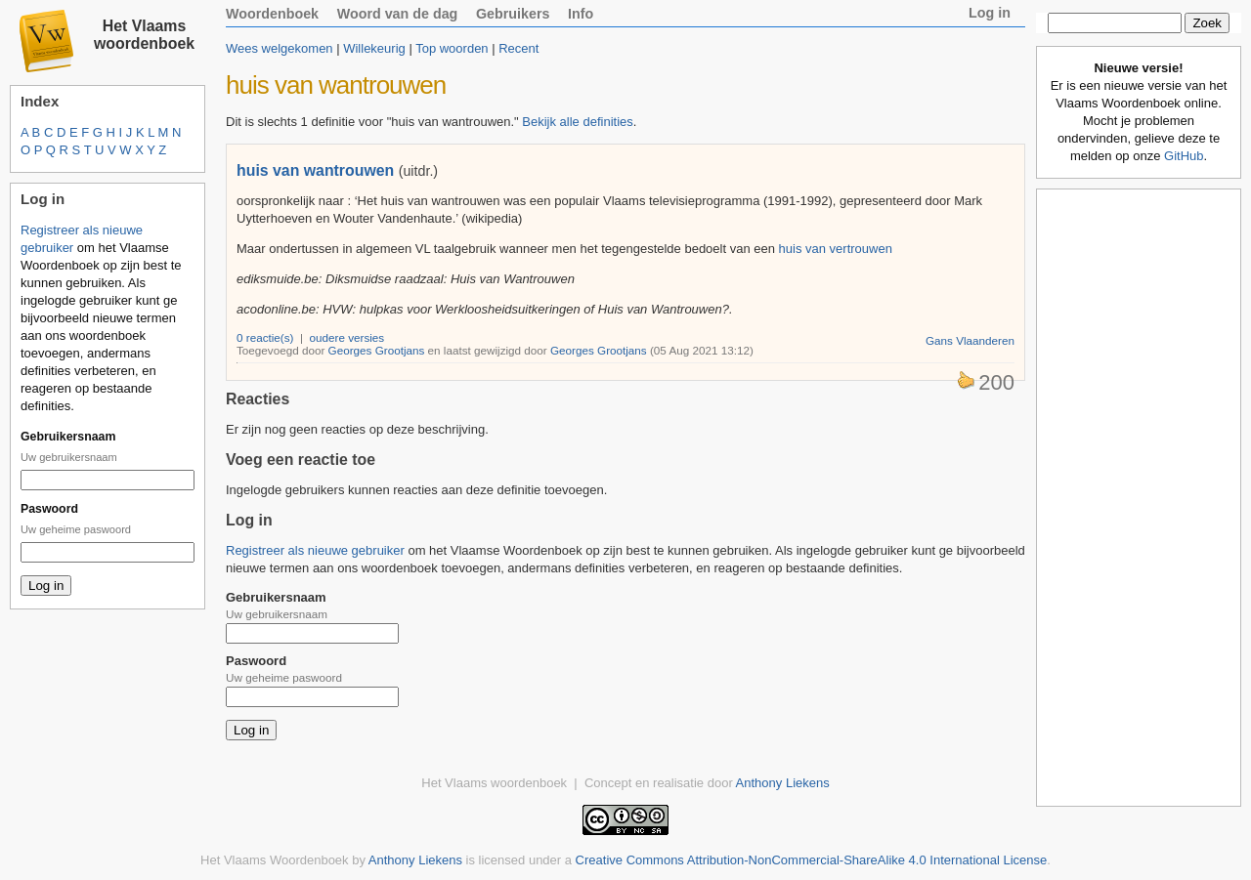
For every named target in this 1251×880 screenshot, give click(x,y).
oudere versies (347, 337)
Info (580, 13)
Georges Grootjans (376, 350)
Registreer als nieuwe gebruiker (315, 550)
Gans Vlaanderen (970, 340)
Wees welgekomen (279, 48)
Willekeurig (374, 48)
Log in (990, 13)
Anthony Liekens (783, 782)
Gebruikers (513, 13)
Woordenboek (272, 13)
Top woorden (451, 48)
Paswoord (49, 509)
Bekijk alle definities (577, 121)
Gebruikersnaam (68, 436)
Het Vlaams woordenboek (144, 35)
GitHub (1183, 155)
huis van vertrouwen (835, 248)
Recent (518, 48)
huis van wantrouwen (315, 170)
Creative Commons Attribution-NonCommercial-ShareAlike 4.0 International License (812, 860)
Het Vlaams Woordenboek (274, 860)
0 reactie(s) (265, 337)
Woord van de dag (397, 13)
